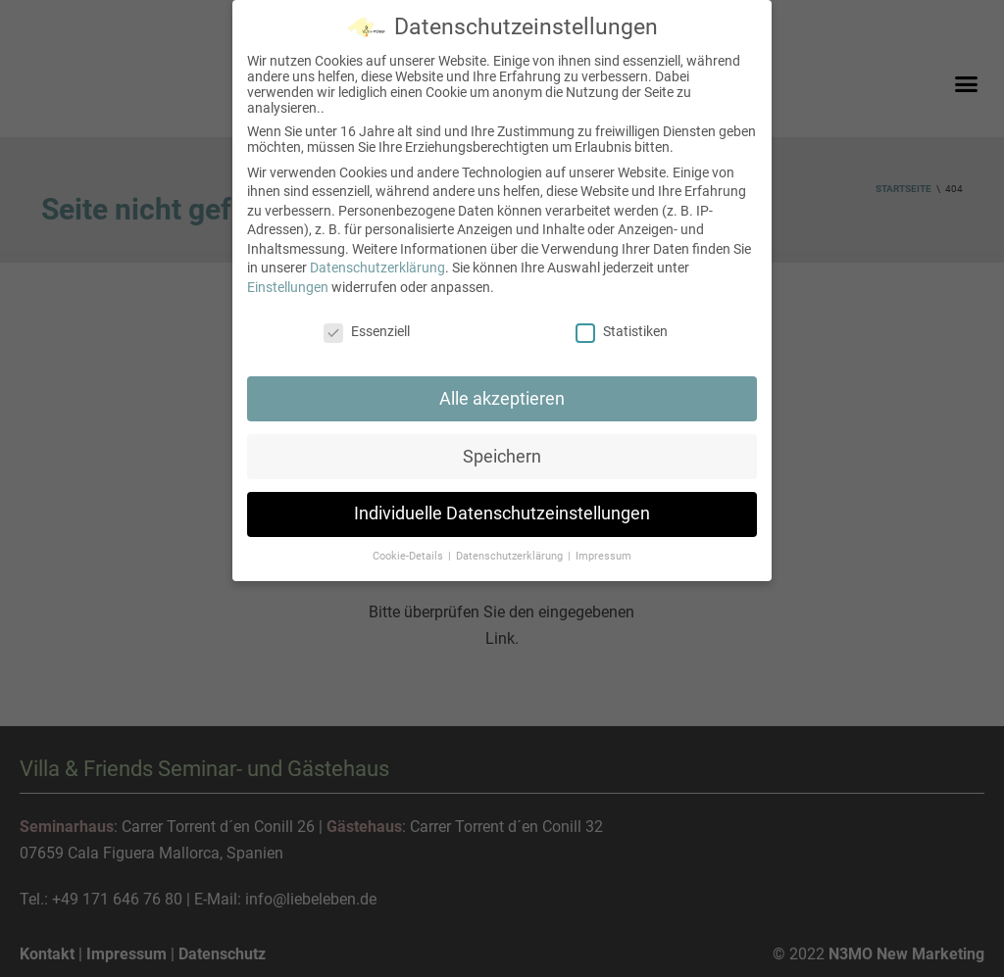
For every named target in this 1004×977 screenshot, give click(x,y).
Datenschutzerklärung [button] (511, 556)
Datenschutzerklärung (377, 267)
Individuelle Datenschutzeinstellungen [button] (502, 513)
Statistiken (622, 331)
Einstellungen (287, 287)
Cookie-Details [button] (409, 556)
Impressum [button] (603, 556)
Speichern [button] (502, 456)
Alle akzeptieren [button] (502, 399)
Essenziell (367, 331)
